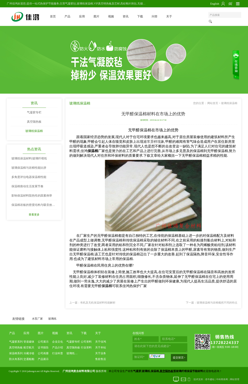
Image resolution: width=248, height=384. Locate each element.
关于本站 (100, 347)
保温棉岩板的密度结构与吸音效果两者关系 (33, 206)
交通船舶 (28, 359)
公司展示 (43, 341)
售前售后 (100, 359)
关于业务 (100, 353)
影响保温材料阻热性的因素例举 (31, 195)
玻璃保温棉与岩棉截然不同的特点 (217, 302)
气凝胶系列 (16, 341)
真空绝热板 (16, 347)
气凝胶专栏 (34, 112)
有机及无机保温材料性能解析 (97, 302)
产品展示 (43, 359)
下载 (140, 16)
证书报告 (43, 347)
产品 (67, 16)
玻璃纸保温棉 (34, 131)
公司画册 (43, 353)
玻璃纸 (52, 318)
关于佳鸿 (100, 341)
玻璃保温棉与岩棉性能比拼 (28, 167)
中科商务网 (222, 379)
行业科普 (57, 353)
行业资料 (86, 347)
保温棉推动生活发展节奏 (27, 186)
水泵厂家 (37, 318)
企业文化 (57, 341)
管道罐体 (28, 341)
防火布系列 (16, 359)
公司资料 (86, 341)
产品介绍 (57, 347)
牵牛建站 (209, 379)
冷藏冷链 (28, 353)
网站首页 (212, 103)
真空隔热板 (34, 121)
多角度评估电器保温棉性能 (28, 177)
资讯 (125, 16)
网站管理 (234, 379)
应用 (82, 16)
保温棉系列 (16, 353)
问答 (155, 16)
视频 (111, 16)
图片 (96, 16)
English (214, 3)
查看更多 (34, 214)
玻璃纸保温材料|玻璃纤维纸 (29, 158)
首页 (53, 16)
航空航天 (28, 347)
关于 (169, 16)
